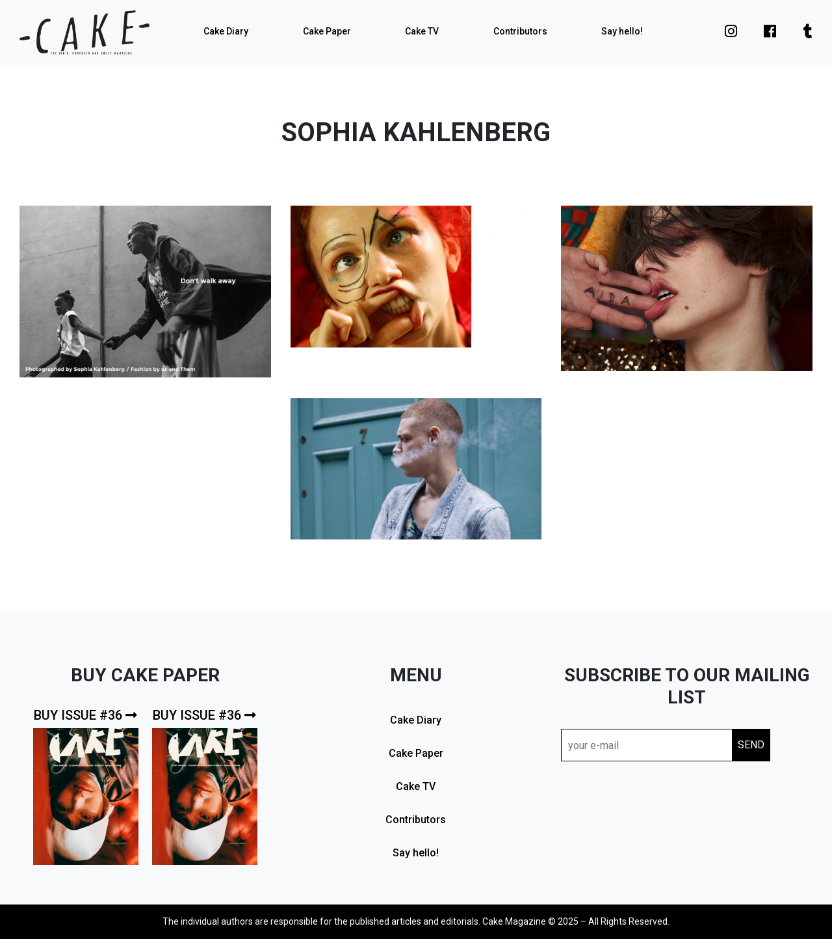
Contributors (520, 31)
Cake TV (422, 31)
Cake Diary (225, 31)
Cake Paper (327, 31)
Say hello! (622, 31)
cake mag (85, 32)
